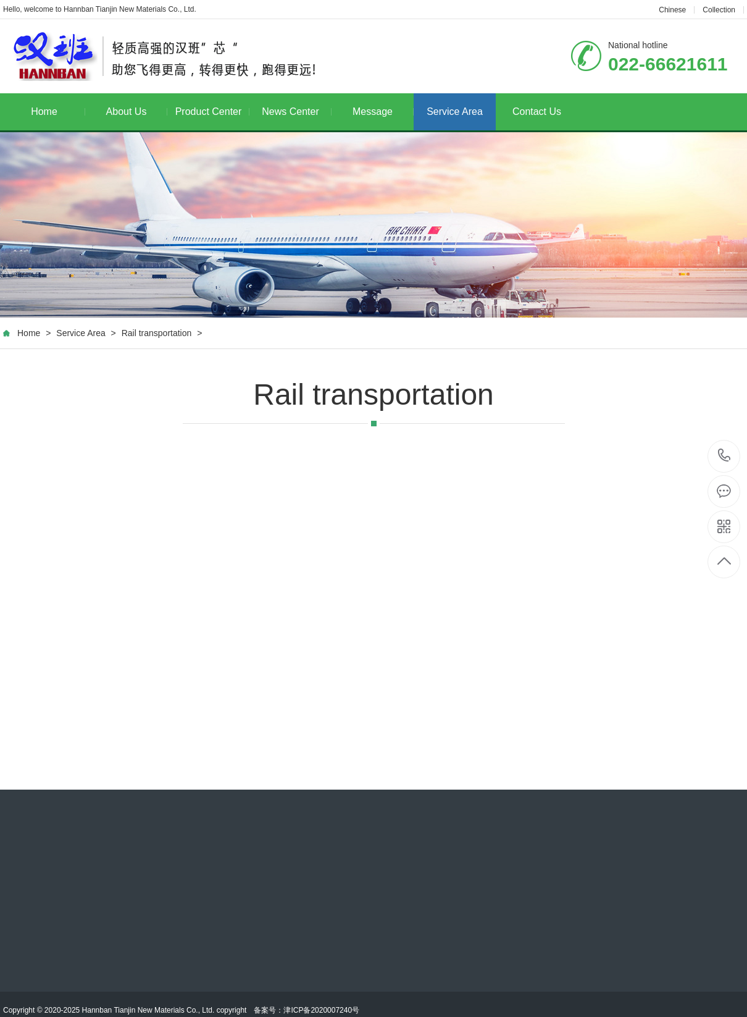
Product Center (212, 111)
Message (383, 111)
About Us (136, 111)
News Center (297, 111)
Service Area (455, 111)
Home (58, 111)
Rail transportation (157, 333)
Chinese (672, 10)
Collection (719, 10)
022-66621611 (724, 456)
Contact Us (536, 111)
